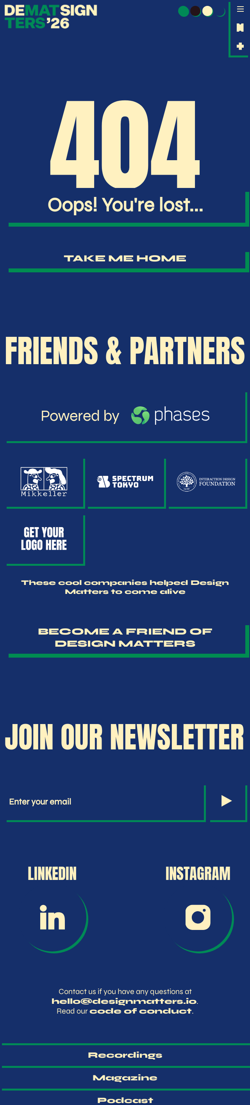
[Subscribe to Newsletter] (226, 801)
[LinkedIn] (52, 917)
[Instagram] (197, 917)
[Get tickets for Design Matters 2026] (240, 27)
